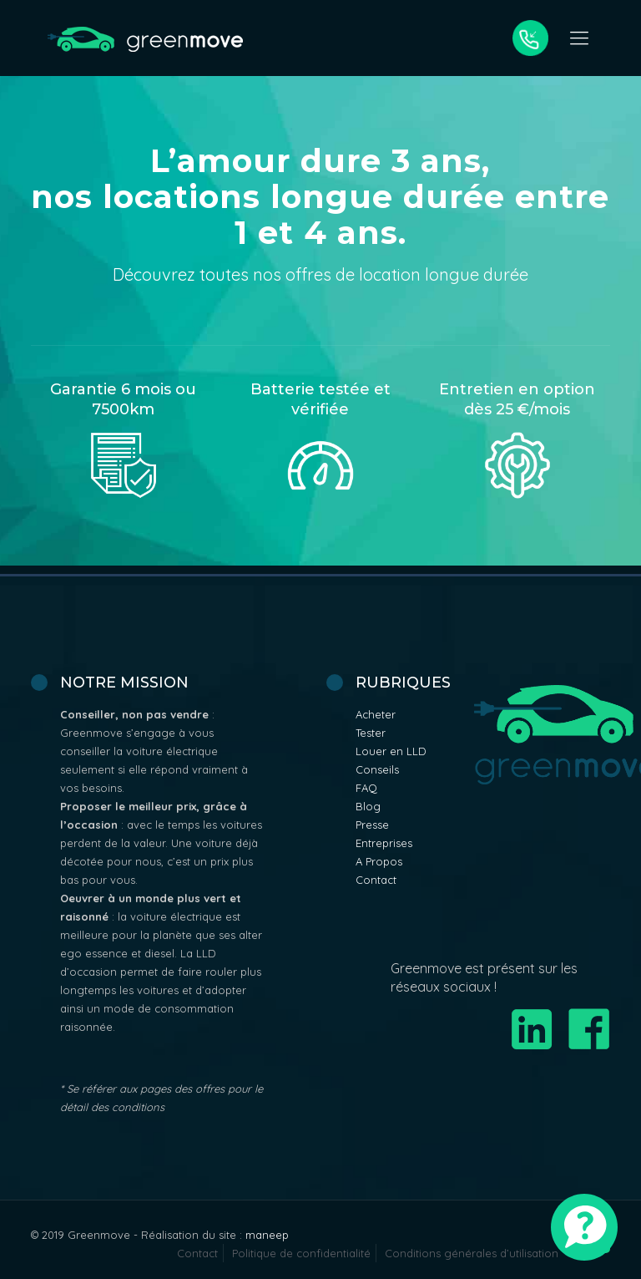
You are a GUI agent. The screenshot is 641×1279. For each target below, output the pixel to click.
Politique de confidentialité (301, 1253)
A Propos (379, 861)
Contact (376, 879)
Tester (371, 732)
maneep (267, 1234)
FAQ (366, 787)
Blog (368, 806)
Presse (372, 824)
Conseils (377, 769)
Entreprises (384, 843)
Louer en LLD (391, 751)
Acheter (376, 714)
